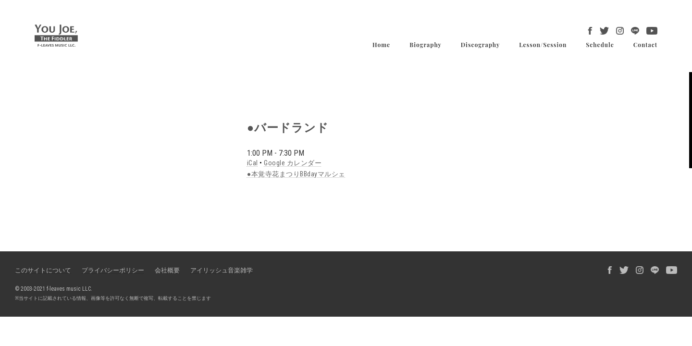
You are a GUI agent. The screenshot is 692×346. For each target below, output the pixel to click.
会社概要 (167, 270)
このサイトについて (43, 270)
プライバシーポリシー (113, 270)
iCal (252, 163)
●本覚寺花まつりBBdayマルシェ (296, 174)
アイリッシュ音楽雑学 (221, 270)
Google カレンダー (292, 163)
